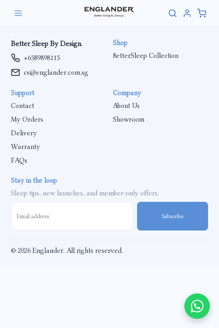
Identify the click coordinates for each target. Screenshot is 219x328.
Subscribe (172, 216)
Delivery (24, 133)
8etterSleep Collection (145, 55)
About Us (126, 106)
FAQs (19, 160)
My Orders (27, 119)
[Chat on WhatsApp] (197, 306)
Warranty (25, 147)
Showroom (128, 119)
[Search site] (172, 13)
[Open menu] (40, 13)
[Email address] (72, 216)
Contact (22, 106)
